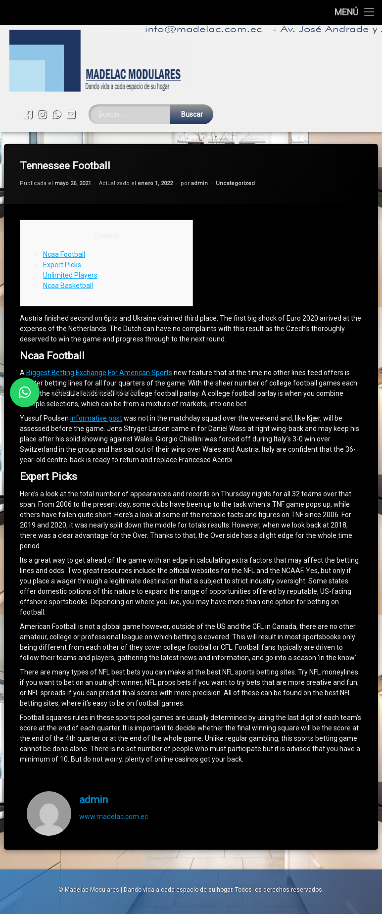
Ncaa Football (64, 201)
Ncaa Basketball (68, 232)
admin (199, 130)
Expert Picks (62, 211)
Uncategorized (235, 130)
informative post (96, 365)
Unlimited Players (70, 222)
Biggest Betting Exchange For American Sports (99, 320)
